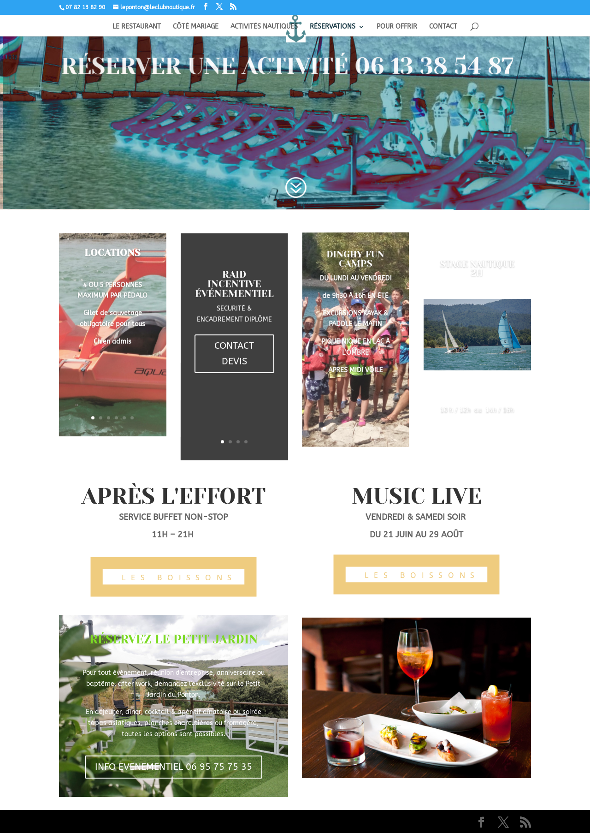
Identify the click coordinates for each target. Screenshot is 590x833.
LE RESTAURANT (136, 27)
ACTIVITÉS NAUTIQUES (264, 27)
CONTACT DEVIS (234, 353)
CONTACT (443, 27)
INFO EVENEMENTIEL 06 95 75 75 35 (173, 767)
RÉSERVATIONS (332, 27)
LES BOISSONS (179, 577)
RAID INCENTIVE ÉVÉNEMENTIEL (234, 290)
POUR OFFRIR (397, 27)
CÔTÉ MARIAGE (195, 27)
